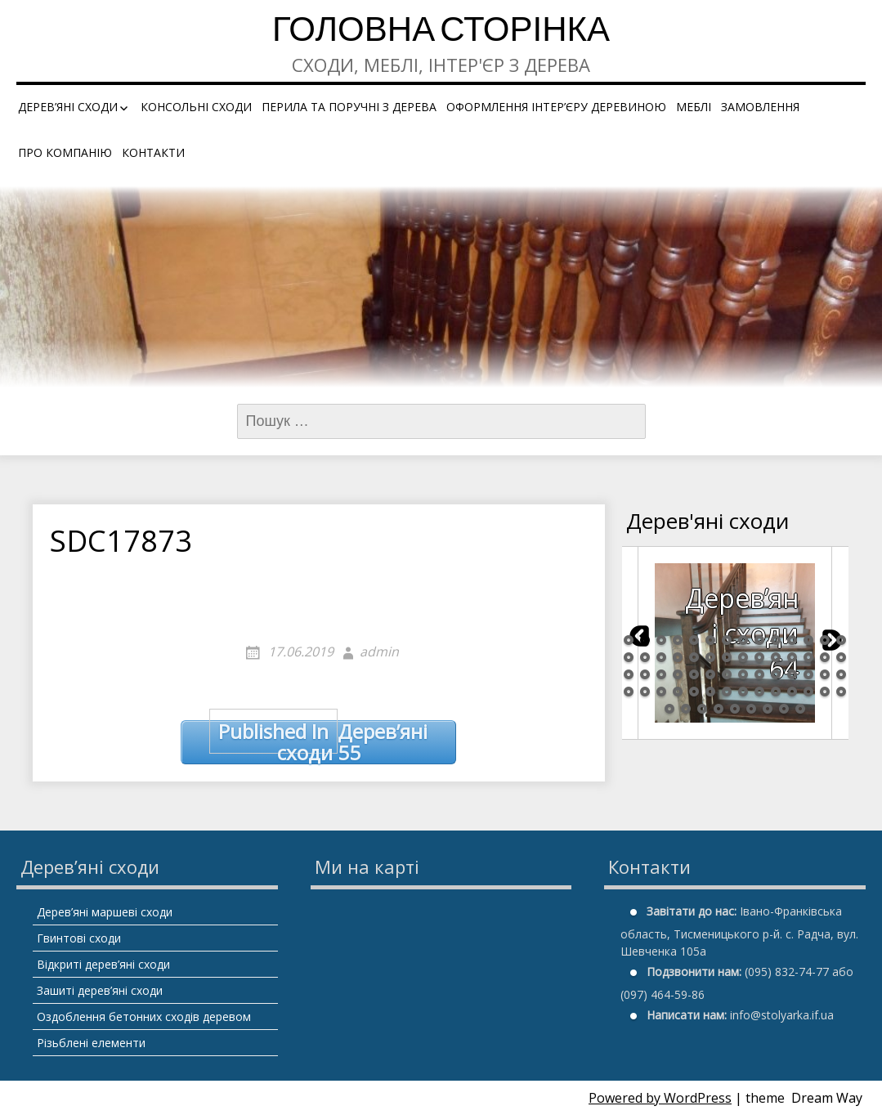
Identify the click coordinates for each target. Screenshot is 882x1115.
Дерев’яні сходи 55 (318, 742)
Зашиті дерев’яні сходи (100, 990)
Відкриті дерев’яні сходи (103, 964)
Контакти (153, 152)
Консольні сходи (196, 106)
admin (379, 651)
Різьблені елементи (91, 1042)
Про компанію (65, 152)
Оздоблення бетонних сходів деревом (144, 1016)
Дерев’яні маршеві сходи (104, 912)
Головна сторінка (441, 32)
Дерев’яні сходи (68, 106)
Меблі (693, 106)
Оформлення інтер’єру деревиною (556, 106)
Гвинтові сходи (79, 938)
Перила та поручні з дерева (349, 106)
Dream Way (826, 1098)
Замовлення (760, 106)
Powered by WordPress (660, 1098)
